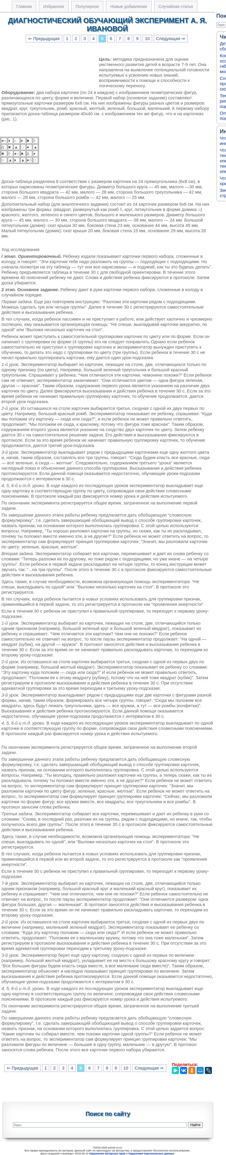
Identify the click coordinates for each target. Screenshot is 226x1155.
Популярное (87, 6)
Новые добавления (128, 6)
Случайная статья (176, 6)
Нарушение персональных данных (152, 1153)
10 (147, 38)
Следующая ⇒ (170, 38)
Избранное (53, 6)
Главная (24, 6)
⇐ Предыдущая (44, 38)
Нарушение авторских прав (107, 1153)
